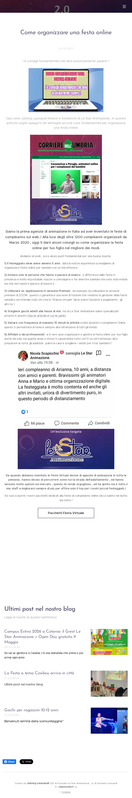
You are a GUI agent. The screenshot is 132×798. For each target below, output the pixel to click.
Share (9, 761)
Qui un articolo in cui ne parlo (46, 315)
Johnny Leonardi (34, 118)
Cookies (66, 792)
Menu (124, 6)
